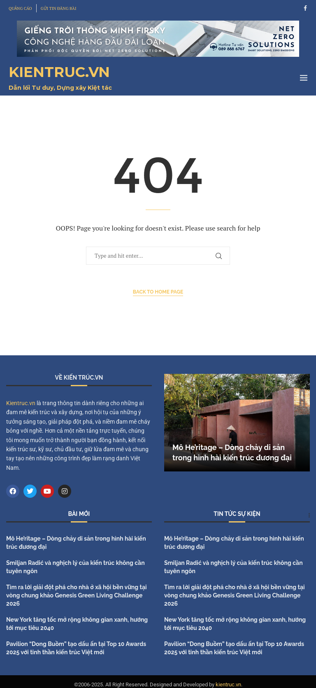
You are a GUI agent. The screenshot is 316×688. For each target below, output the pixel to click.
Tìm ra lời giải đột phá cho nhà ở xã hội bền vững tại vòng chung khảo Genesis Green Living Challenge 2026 (76, 595)
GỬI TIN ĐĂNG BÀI (59, 8)
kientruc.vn (228, 684)
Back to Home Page (158, 292)
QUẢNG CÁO (20, 8)
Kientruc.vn (20, 403)
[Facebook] (305, 8)
